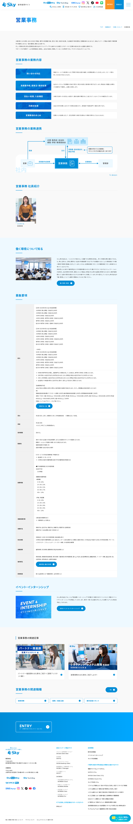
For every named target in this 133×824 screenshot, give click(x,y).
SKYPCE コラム (92, 772)
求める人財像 (55, 7)
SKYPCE (69, 757)
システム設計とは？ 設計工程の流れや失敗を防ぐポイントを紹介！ (106, 792)
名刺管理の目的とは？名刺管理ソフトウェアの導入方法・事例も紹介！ (107, 805)
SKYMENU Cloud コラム (95, 779)
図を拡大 (114, 175)
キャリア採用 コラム (93, 782)
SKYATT (69, 772)
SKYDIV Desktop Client (69, 762)
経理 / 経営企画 (58, 701)
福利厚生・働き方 (85, 7)
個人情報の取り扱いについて (14, 820)
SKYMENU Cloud (70, 780)
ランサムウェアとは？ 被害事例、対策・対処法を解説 (102, 809)
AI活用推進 (98, 7)
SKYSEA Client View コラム (96, 775)
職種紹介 (119, 4)
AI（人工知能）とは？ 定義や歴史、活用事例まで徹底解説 (103, 795)
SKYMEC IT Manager (69, 767)
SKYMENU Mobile (70, 785)
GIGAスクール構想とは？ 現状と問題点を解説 (100, 799)
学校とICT (59, 806)
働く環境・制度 (64, 283)
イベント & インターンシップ (95, 755)
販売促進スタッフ (93, 701)
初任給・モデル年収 (69, 7)
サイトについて (30, 820)
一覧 (110, 690)
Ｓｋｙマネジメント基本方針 (45, 820)
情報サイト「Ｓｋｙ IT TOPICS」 (96, 769)
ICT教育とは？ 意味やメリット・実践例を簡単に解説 (102, 802)
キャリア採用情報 (93, 758)
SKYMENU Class (70, 790)
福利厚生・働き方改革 (45, 564)
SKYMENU (59, 776)
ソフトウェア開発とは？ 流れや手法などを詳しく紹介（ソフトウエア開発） (107, 785)
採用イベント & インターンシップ (70, 609)
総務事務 (21, 701)
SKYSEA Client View (69, 752)
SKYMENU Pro (70, 795)
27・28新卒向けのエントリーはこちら (32, 727)
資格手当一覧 (43, 406)
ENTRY (110, 4)
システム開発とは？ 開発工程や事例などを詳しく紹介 (102, 789)
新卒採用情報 (92, 752)
